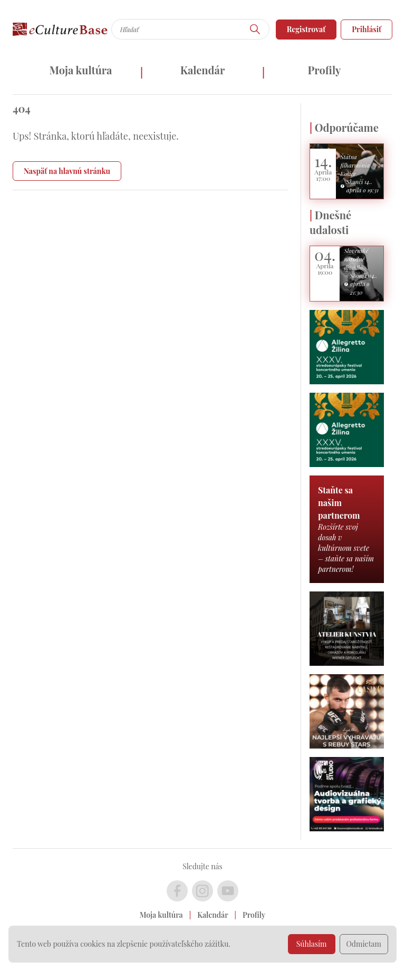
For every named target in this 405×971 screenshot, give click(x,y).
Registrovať (306, 29)
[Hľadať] (255, 29)
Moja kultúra (80, 70)
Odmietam (364, 944)
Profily (324, 70)
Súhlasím (311, 944)
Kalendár (202, 70)
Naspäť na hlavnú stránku (67, 171)
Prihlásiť (366, 29)
